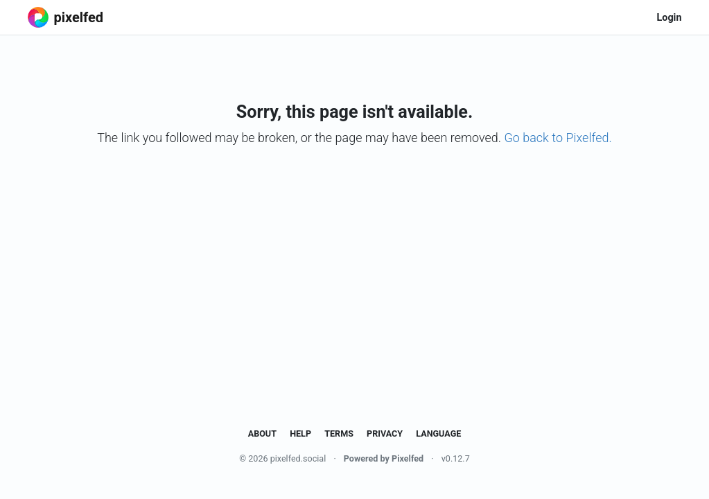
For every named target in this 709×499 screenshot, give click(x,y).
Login (668, 18)
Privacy (385, 433)
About (262, 433)
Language (438, 433)
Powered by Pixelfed (383, 458)
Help (300, 433)
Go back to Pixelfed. (557, 137)
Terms (338, 433)
